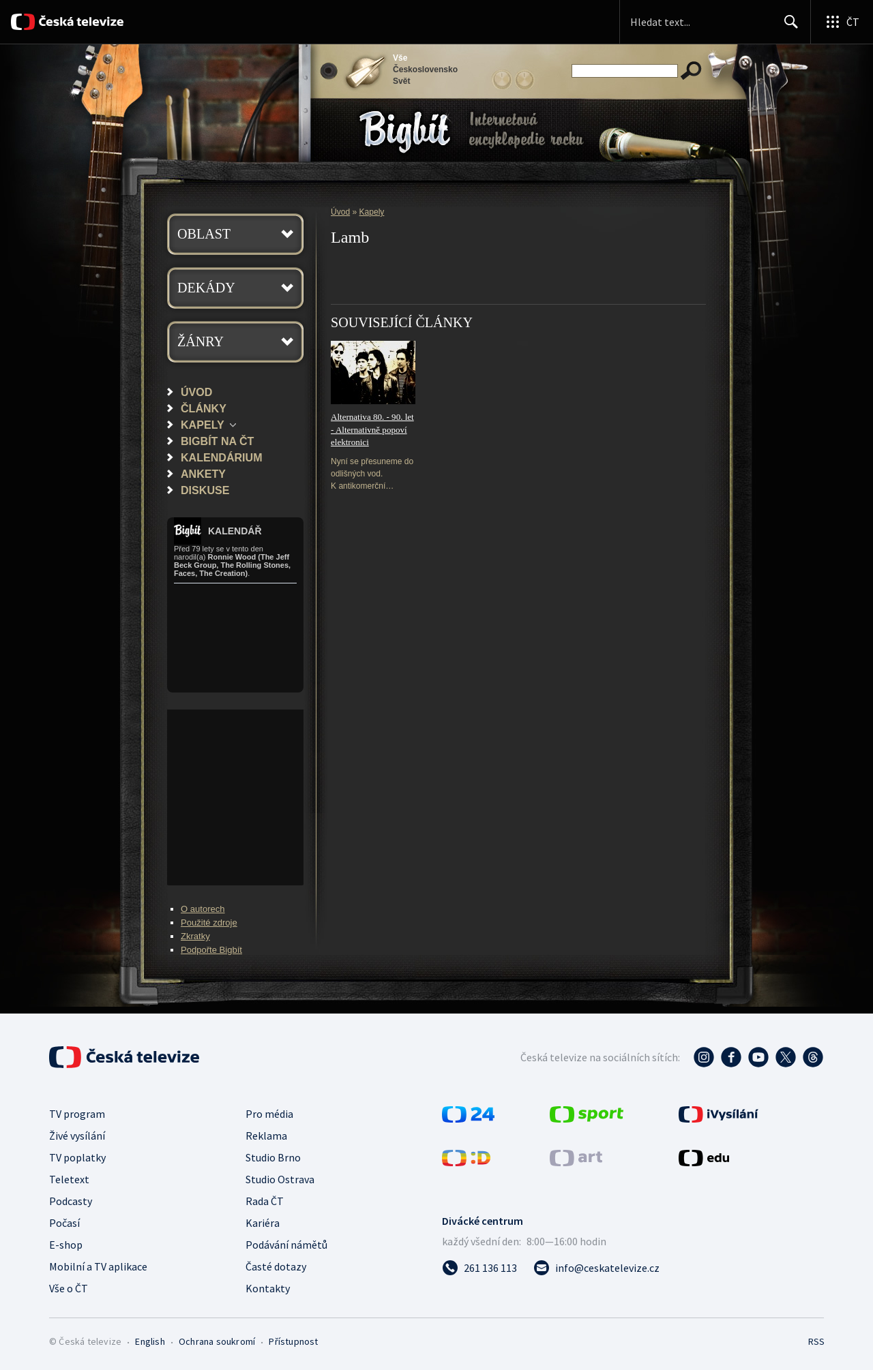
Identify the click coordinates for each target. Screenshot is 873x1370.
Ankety (203, 474)
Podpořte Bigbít (211, 950)
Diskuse (205, 490)
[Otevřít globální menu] (841, 22)
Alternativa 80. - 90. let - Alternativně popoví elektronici (372, 429)
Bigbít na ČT (217, 441)
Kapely (202, 424)
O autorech (203, 909)
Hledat (787, 27)
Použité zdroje (209, 922)
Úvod (196, 392)
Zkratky (195, 936)
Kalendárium (222, 457)
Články (203, 408)
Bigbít (404, 131)
